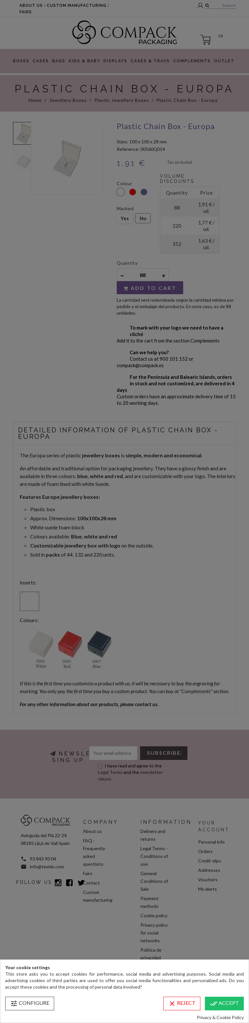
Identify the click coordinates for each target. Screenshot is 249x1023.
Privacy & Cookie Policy (220, 1017)
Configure (29, 1003)
